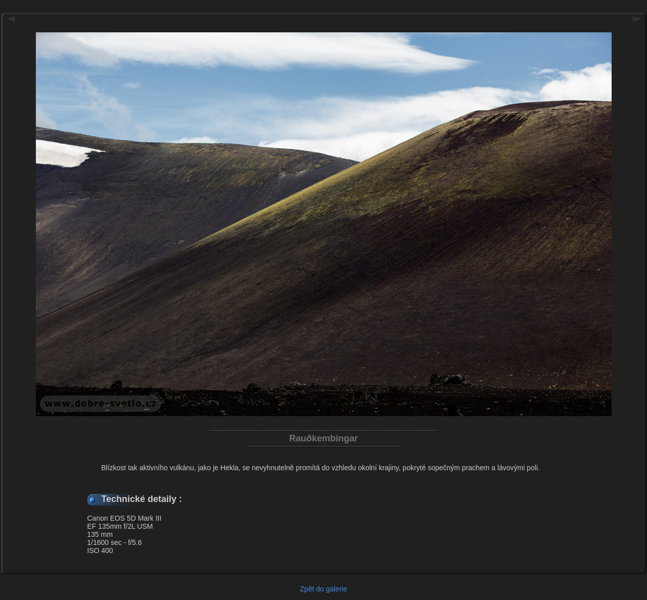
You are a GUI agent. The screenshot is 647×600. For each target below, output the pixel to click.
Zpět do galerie (323, 589)
